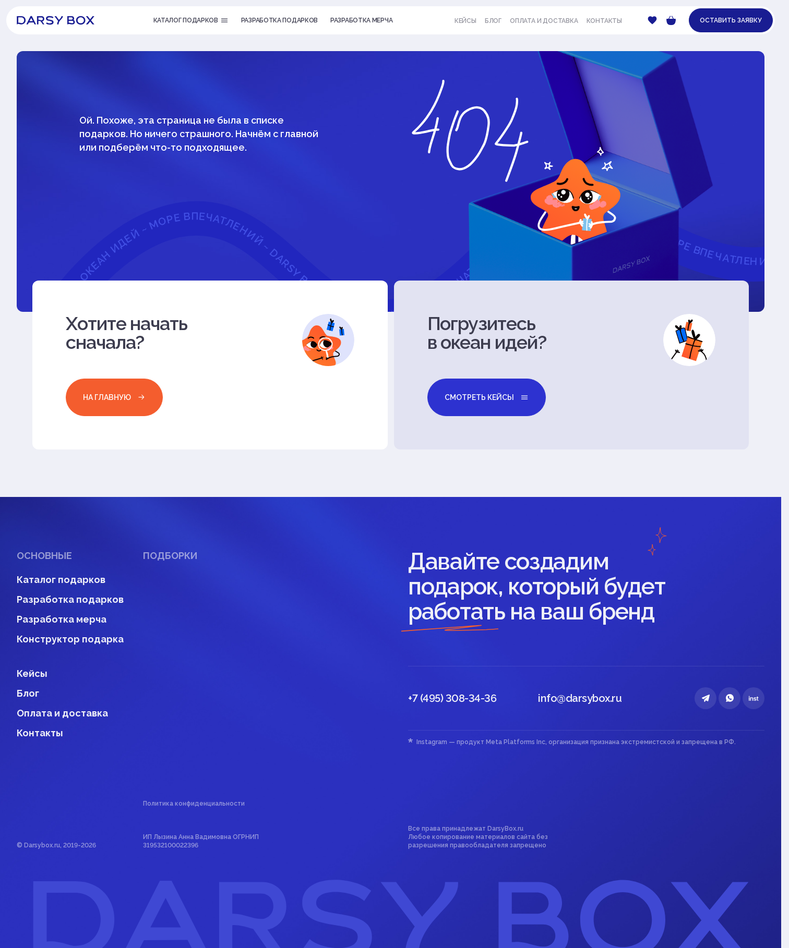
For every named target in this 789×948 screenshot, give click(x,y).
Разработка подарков (70, 599)
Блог (493, 21)
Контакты (604, 21)
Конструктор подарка (70, 639)
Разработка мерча (61, 619)
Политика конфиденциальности (194, 803)
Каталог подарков (61, 579)
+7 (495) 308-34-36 (452, 698)
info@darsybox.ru (579, 698)
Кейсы (465, 21)
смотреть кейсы (487, 397)
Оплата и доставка (544, 21)
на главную (114, 397)
